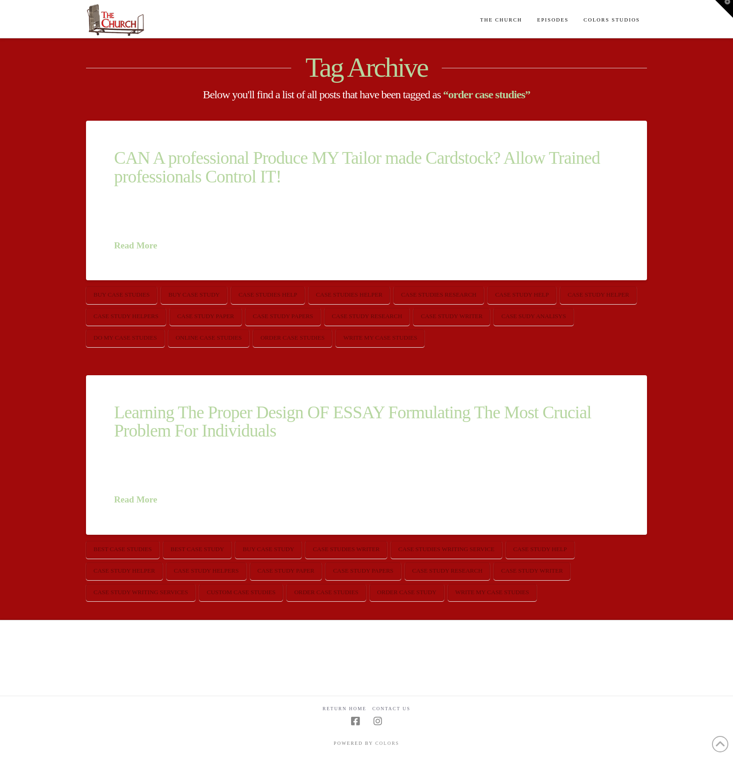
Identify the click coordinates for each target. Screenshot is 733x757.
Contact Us (391, 708)
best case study (197, 549)
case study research (367, 316)
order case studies (292, 337)
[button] (724, 9)
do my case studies (125, 337)
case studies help (267, 294)
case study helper (598, 294)
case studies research (438, 294)
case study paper (205, 316)
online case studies (209, 337)
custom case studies (241, 592)
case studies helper (349, 294)
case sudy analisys (533, 316)
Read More (135, 245)
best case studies (122, 549)
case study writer (451, 316)
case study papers (283, 316)
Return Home (344, 708)
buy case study (194, 294)
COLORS (387, 743)
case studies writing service (446, 549)
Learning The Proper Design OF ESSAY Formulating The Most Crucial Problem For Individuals (352, 421)
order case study (407, 592)
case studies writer (346, 549)
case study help (522, 294)
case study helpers (125, 316)
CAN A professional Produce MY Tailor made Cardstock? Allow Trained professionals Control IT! (357, 167)
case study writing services (140, 592)
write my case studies (380, 337)
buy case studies (121, 294)
